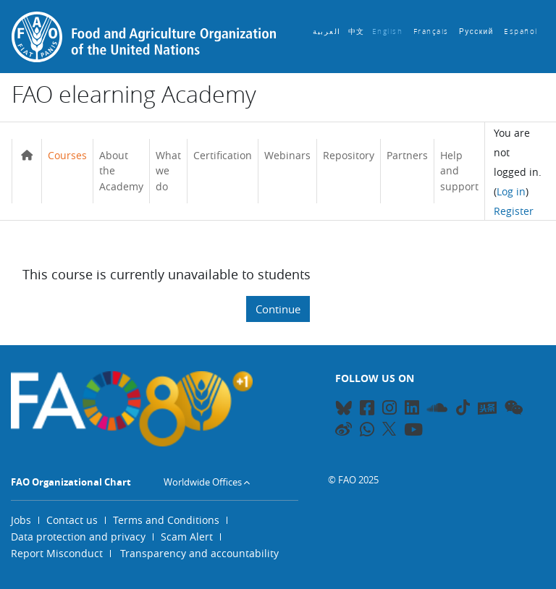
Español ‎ (522, 31)
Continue (278, 309)
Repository (348, 155)
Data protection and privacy (78, 536)
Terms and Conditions (166, 520)
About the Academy (121, 170)
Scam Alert (187, 536)
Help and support (459, 170)
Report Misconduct (57, 553)
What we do (168, 170)
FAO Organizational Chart (71, 481)
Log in (511, 191)
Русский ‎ (478, 31)
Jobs (21, 520)
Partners (407, 155)
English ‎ (389, 31)
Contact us (72, 520)
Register (514, 211)
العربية (327, 31)
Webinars (287, 155)
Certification (222, 155)
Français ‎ (432, 31)
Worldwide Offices (203, 481)
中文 (356, 31)
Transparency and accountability (199, 553)
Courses (67, 155)
